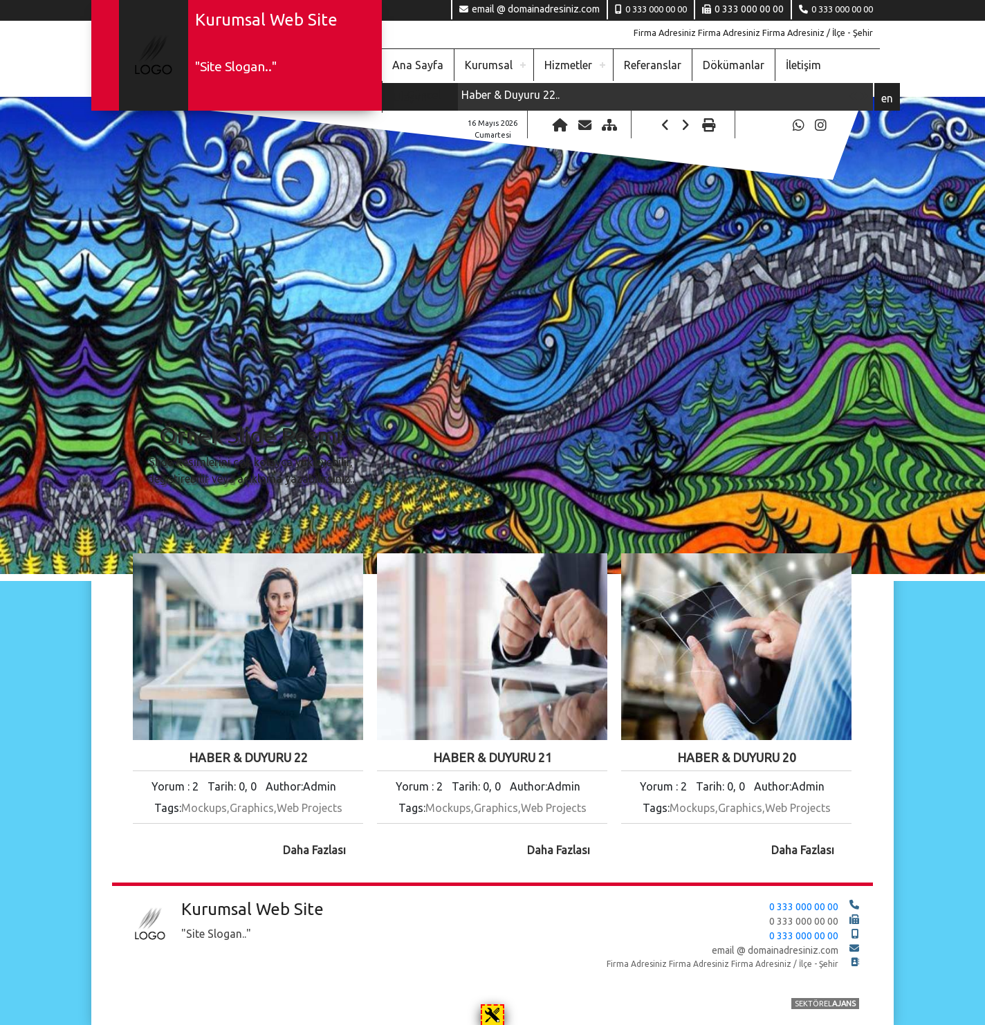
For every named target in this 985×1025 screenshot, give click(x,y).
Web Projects (309, 808)
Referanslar (652, 65)
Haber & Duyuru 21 (492, 757)
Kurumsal (489, 65)
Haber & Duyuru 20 (737, 757)
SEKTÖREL (825, 1004)
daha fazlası (314, 850)
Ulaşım (410, 97)
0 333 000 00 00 (842, 9)
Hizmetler (568, 65)
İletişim (803, 65)
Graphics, (253, 808)
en (887, 98)
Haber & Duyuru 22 (248, 757)
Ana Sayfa (417, 65)
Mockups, (205, 808)
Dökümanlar (733, 65)
